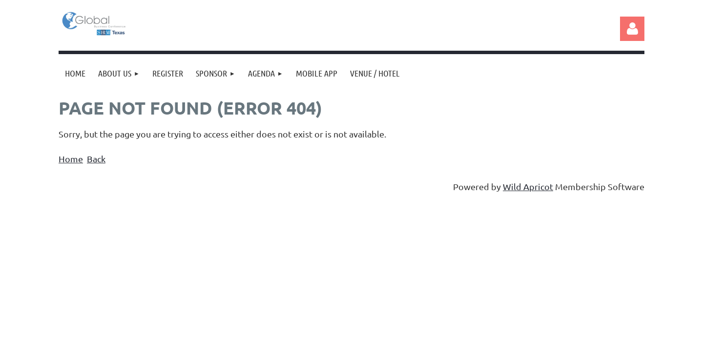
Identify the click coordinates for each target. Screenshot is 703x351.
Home (71, 159)
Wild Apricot (528, 186)
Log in (632, 29)
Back (96, 159)
